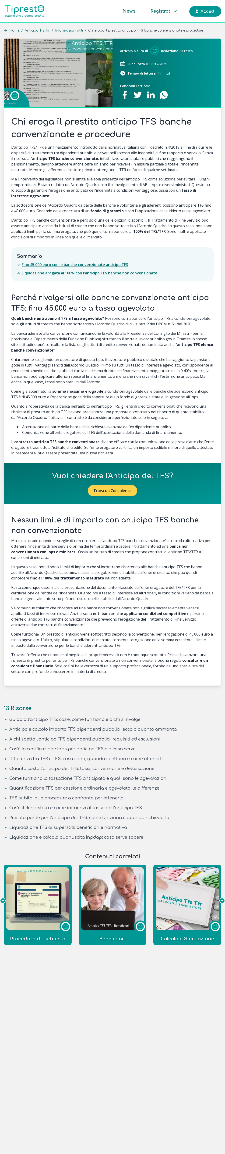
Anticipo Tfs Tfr (37, 30)
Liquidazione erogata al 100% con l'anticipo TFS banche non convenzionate (89, 273)
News (129, 11)
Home (14, 30)
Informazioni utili (69, 30)
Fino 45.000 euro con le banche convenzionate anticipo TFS (75, 264)
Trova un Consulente (112, 490)
